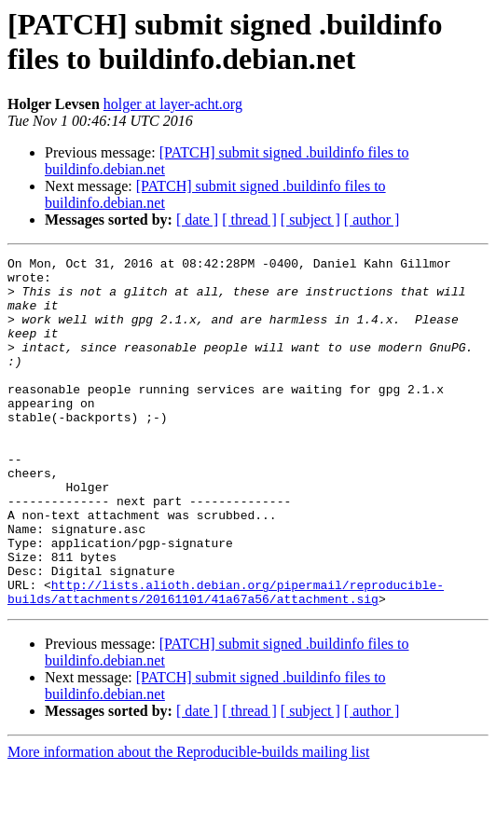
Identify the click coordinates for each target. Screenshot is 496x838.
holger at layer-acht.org (172, 104)
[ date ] (197, 219)
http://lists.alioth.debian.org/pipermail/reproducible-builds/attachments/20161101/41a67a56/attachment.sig (225, 660)
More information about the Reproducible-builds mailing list (188, 822)
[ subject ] (310, 219)
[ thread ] (249, 219)
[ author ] (372, 219)
